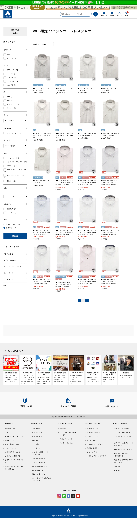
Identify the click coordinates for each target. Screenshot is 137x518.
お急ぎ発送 (36, 428)
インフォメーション (65, 424)
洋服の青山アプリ (38, 474)
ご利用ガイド (8, 424)
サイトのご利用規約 (121, 428)
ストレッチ (11, 158)
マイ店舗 (35, 444)
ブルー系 (10, 85)
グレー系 (10, 74)
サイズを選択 (9, 121)
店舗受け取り (37, 432)
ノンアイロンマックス (15, 162)
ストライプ (11, 104)
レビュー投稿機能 (38, 458)
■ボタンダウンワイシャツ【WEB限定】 (86, 89)
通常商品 (10, 209)
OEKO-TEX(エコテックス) (16, 169)
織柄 (8, 100)
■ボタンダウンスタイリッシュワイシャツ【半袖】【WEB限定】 (42, 135)
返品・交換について (12, 444)
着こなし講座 (92, 440)
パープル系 (11, 81)
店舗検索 (112, 15)
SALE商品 (10, 212)
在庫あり (9, 228)
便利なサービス (36, 424)
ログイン (119, 15)
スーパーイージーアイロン (16, 175)
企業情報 (117, 466)
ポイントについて (11, 448)
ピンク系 (10, 77)
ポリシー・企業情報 (120, 424)
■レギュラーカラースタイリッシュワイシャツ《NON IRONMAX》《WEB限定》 (64, 284)
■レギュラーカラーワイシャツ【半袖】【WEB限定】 (87, 134)
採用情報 (117, 470)
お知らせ (63, 428)
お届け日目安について (13, 436)
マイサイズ (36, 448)
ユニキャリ (91, 452)
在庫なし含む (11, 224)
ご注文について (10, 432)
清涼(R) (9, 181)
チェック (10, 108)
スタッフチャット (38, 462)
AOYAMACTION (92, 428)
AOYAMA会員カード (39, 466)
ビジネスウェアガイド (95, 444)
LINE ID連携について (12, 452)
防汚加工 (10, 166)
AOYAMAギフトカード (40, 470)
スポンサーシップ (66, 439)
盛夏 (8, 54)
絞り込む (15, 236)
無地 (8, 97)
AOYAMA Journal (93, 432)
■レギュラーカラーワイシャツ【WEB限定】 (42, 89)
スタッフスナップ (93, 436)
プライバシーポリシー (122, 432)
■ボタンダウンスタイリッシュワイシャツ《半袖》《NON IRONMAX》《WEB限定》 (64, 182)
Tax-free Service (66, 443)
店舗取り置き (37, 436)
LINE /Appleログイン (13, 456)
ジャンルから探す (11, 246)
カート (126, 14)
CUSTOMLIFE (92, 448)
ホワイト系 (11, 70)
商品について (10, 440)
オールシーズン (12, 58)
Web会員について (11, 428)
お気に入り (104, 15)
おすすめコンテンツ (92, 424)
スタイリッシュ (12, 133)
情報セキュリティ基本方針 (123, 449)
